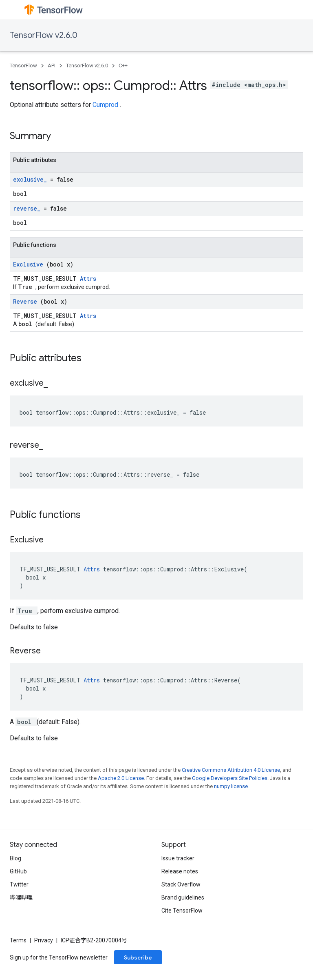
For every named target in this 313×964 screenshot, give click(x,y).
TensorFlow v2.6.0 (43, 35)
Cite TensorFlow (182, 910)
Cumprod (106, 105)
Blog (15, 858)
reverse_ (28, 208)
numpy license (231, 786)
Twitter (19, 884)
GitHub (18, 871)
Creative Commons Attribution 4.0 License (231, 770)
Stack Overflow (181, 884)
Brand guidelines (182, 897)
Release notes (179, 871)
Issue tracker (177, 858)
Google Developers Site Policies (229, 778)
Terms (18, 940)
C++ (123, 65)
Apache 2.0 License (121, 778)
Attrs (88, 278)
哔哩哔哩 (21, 897)
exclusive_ (31, 179)
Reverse (26, 301)
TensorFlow (23, 65)
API (51, 65)
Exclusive (29, 264)
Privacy (43, 940)
